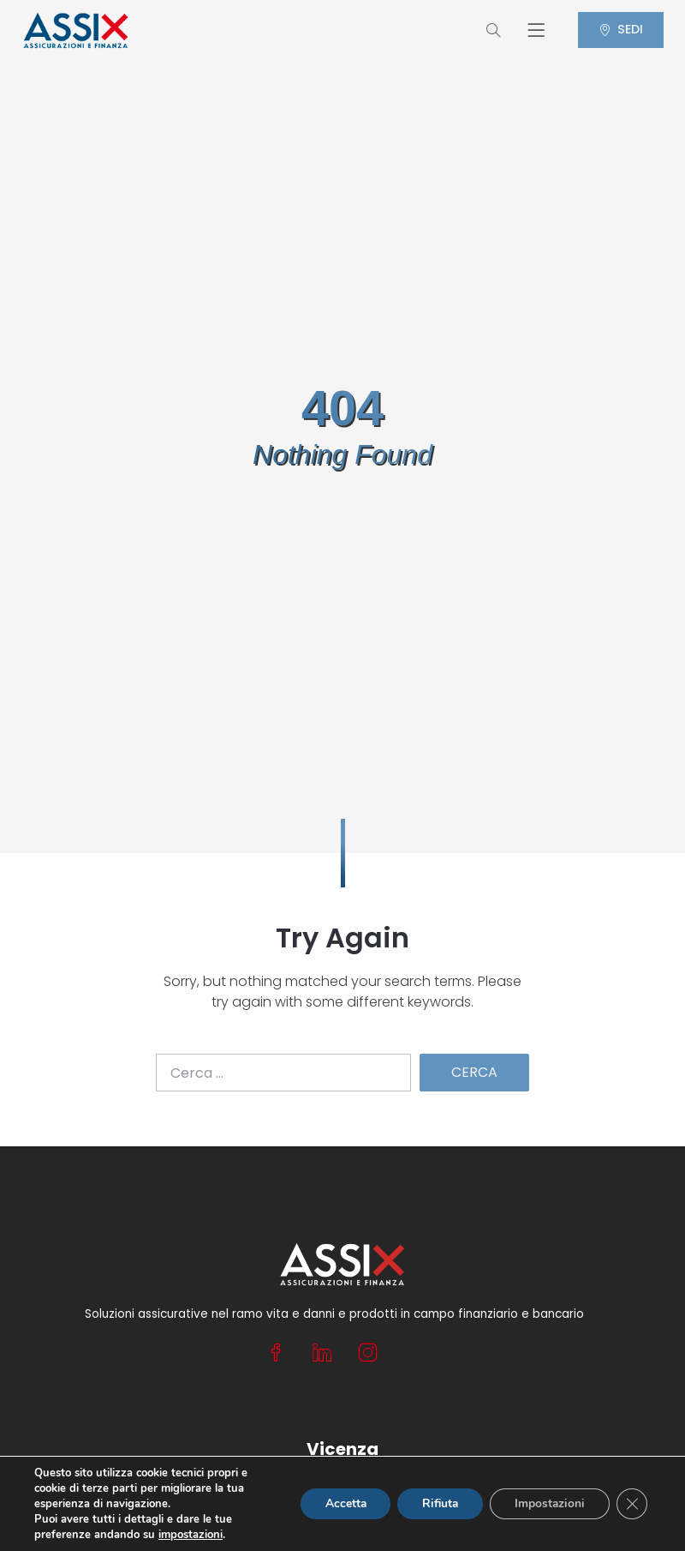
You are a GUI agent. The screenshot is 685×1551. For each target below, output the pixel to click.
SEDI (617, 29)
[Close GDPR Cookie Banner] (631, 1503)
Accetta (338, 1503)
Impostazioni (548, 1503)
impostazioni (190, 1534)
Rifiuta (436, 1503)
